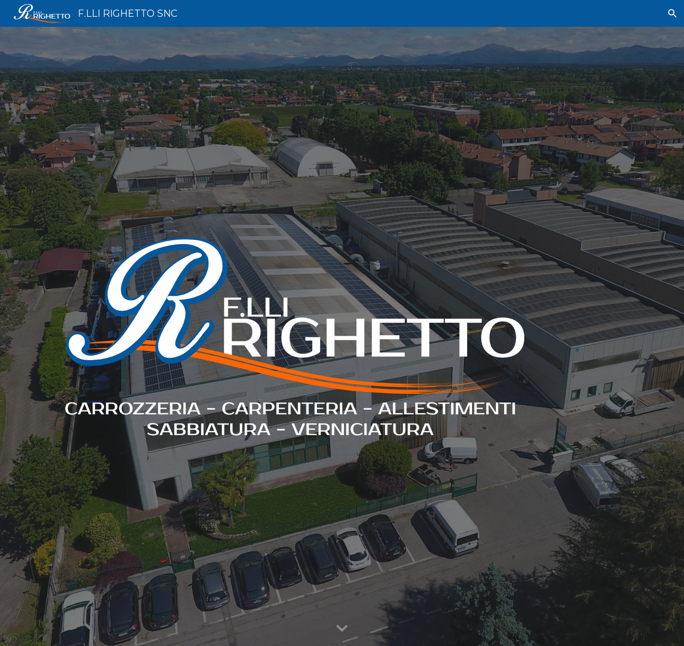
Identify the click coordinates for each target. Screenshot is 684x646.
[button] (672, 13)
